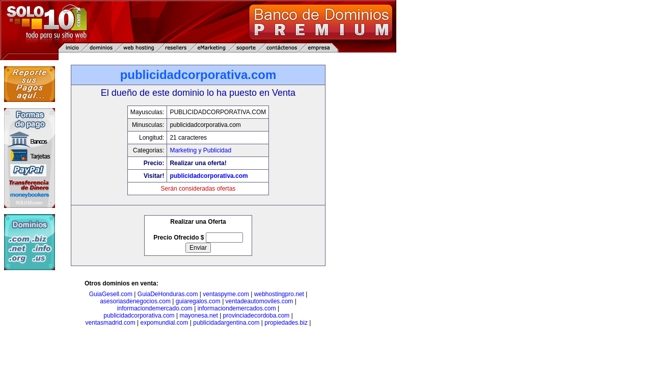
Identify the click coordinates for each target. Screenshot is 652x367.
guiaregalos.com (198, 301)
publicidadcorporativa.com (209, 175)
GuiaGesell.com (110, 294)
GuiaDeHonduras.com (168, 294)
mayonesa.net (198, 315)
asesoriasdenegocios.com (135, 301)
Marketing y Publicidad (200, 150)
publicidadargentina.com (226, 322)
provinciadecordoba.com (256, 315)
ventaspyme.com (226, 294)
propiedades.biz (286, 322)
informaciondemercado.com (155, 308)
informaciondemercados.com (237, 308)
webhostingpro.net (279, 294)
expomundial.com (164, 322)
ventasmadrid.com (110, 322)
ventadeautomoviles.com (259, 301)
